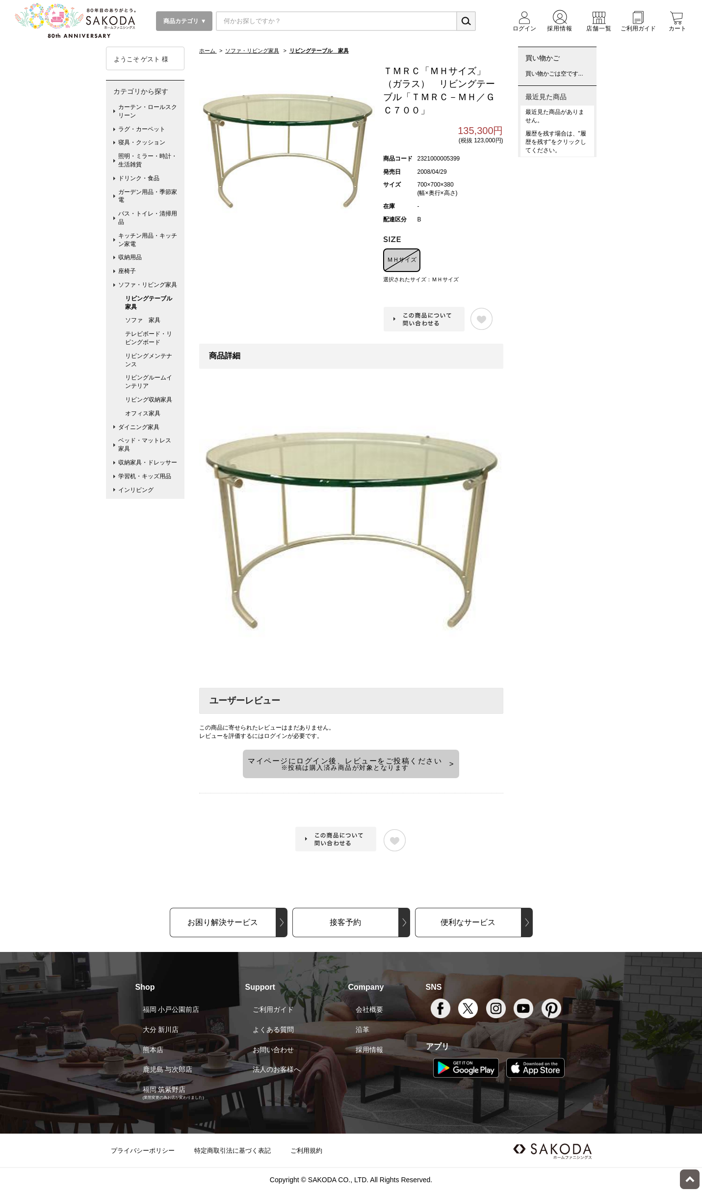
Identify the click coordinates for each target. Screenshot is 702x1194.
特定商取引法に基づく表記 (232, 1150)
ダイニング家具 (138, 427)
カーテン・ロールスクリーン (147, 111)
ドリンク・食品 (138, 178)
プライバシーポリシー (143, 1150)
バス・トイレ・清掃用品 (147, 217)
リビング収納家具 (148, 399)
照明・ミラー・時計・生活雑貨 (147, 160)
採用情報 (369, 1050)
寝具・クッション (141, 142)
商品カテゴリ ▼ (184, 21)
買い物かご (542, 58)
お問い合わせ (273, 1050)
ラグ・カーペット (141, 129)
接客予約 (345, 922)
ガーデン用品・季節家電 (147, 196)
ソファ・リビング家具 (147, 284)
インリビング (136, 490)
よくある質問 (273, 1029)
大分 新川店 (161, 1029)
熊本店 (153, 1050)
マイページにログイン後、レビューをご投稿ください (345, 764)
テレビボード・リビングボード (148, 338)
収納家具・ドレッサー (147, 462)
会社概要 (369, 1009)
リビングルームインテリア (148, 381)
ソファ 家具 (142, 320)
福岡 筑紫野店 (164, 1089)
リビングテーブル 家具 (151, 302)
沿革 (362, 1029)
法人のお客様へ (277, 1069)
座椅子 (127, 271)
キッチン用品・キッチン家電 (147, 239)
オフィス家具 (142, 413)
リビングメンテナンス (148, 360)
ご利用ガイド (273, 1009)
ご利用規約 (306, 1150)
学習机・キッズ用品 (144, 476)
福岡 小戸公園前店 (171, 1009)
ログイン (275, 736)
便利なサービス (468, 922)
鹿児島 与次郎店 (168, 1069)
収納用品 (130, 257)
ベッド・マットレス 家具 (147, 444)
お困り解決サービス (222, 922)
